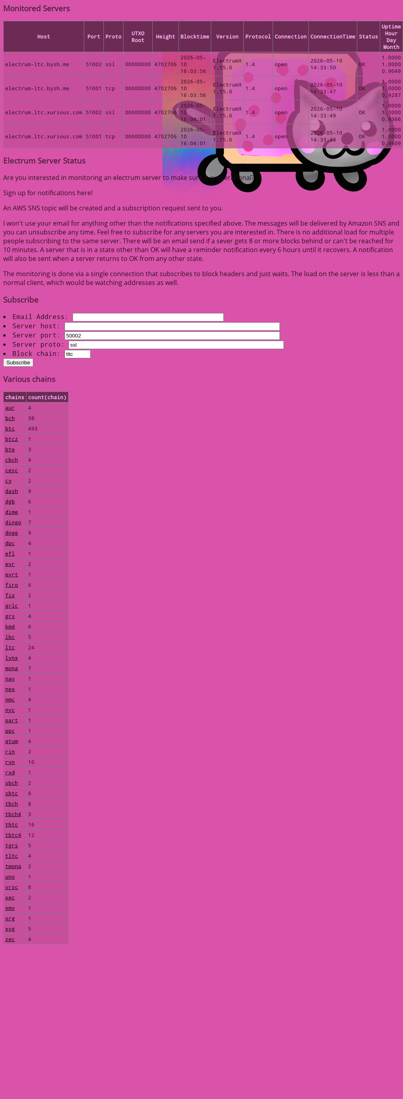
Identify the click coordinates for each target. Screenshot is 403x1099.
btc (10, 428)
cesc (11, 470)
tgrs (11, 845)
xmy (10, 907)
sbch (11, 782)
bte (10, 449)
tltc (11, 855)
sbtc (11, 793)
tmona (13, 866)
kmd (10, 626)
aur (10, 407)
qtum (11, 740)
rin (10, 751)
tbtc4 (13, 834)
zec (10, 938)
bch (10, 417)
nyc (10, 709)
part (11, 720)
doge (11, 532)
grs (10, 615)
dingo (13, 522)
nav (10, 678)
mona (11, 668)
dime (11, 511)
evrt (11, 574)
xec (10, 897)
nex (10, 688)
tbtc (11, 824)
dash (11, 490)
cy (8, 480)
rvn (10, 761)
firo (11, 584)
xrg (10, 918)
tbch (11, 803)
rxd (10, 772)
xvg (10, 928)
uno (10, 876)
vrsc (11, 886)
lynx (11, 657)
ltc (10, 647)
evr (10, 563)
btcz (11, 438)
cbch (11, 459)
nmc (10, 699)
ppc (10, 730)
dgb (10, 501)
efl (10, 553)
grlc (11, 605)
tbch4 (13, 813)
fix (10, 595)
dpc (10, 542)
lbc (10, 636)
